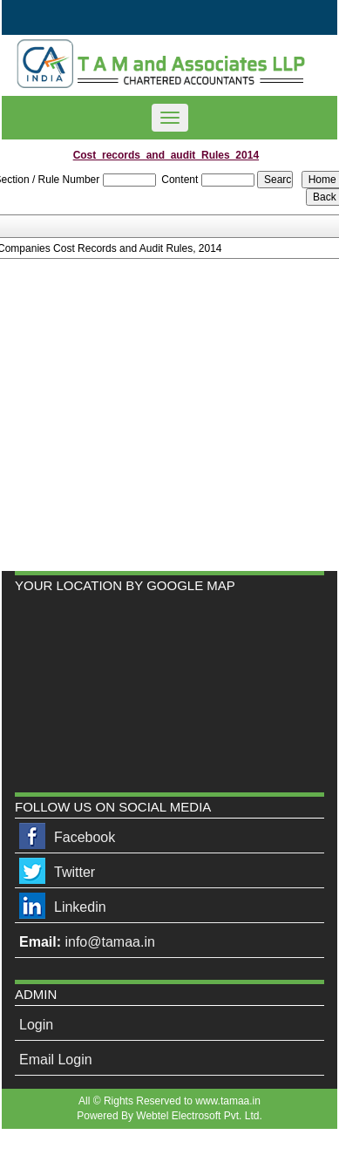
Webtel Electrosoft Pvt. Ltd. (199, 1116)
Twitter (74, 872)
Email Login (55, 1059)
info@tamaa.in (109, 941)
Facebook (84, 837)
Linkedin (80, 907)
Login (36, 1024)
